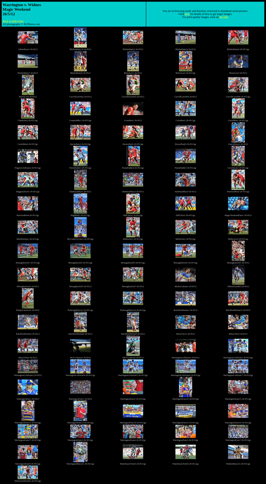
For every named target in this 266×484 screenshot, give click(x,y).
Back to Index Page (13, 21)
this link (223, 17)
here (187, 14)
